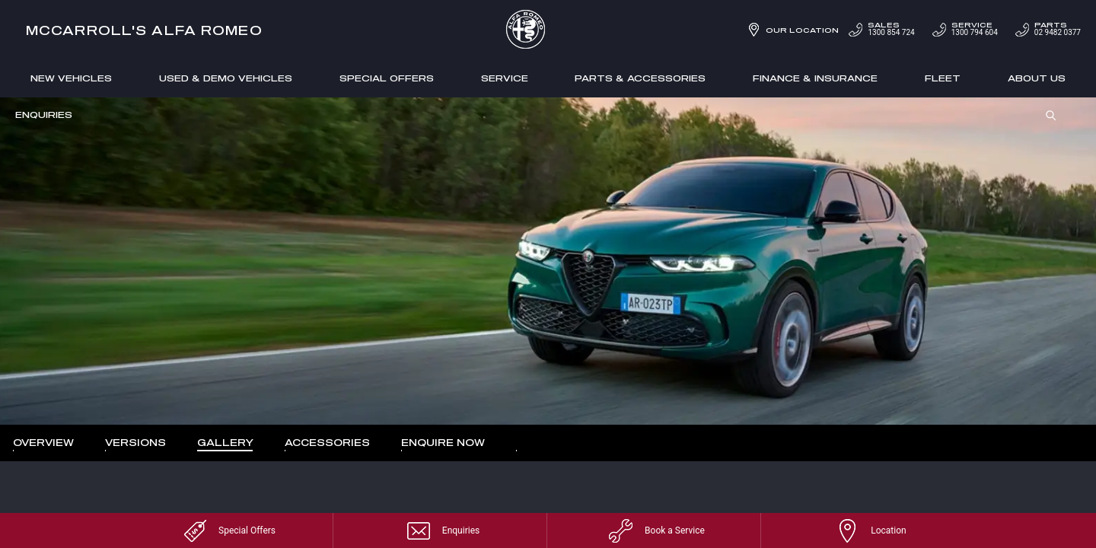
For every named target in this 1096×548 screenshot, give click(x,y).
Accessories (327, 442)
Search (1045, 115)
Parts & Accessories (640, 78)
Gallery (225, 442)
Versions (135, 442)
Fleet (943, 78)
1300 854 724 (880, 29)
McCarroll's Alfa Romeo (144, 30)
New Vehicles (71, 78)
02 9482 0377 (1047, 29)
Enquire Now (443, 442)
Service (504, 78)
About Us (1037, 78)
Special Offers (386, 78)
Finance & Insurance (815, 78)
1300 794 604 (964, 29)
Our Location (802, 30)
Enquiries (43, 114)
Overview (43, 442)
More (526, 443)
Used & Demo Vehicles (225, 78)
